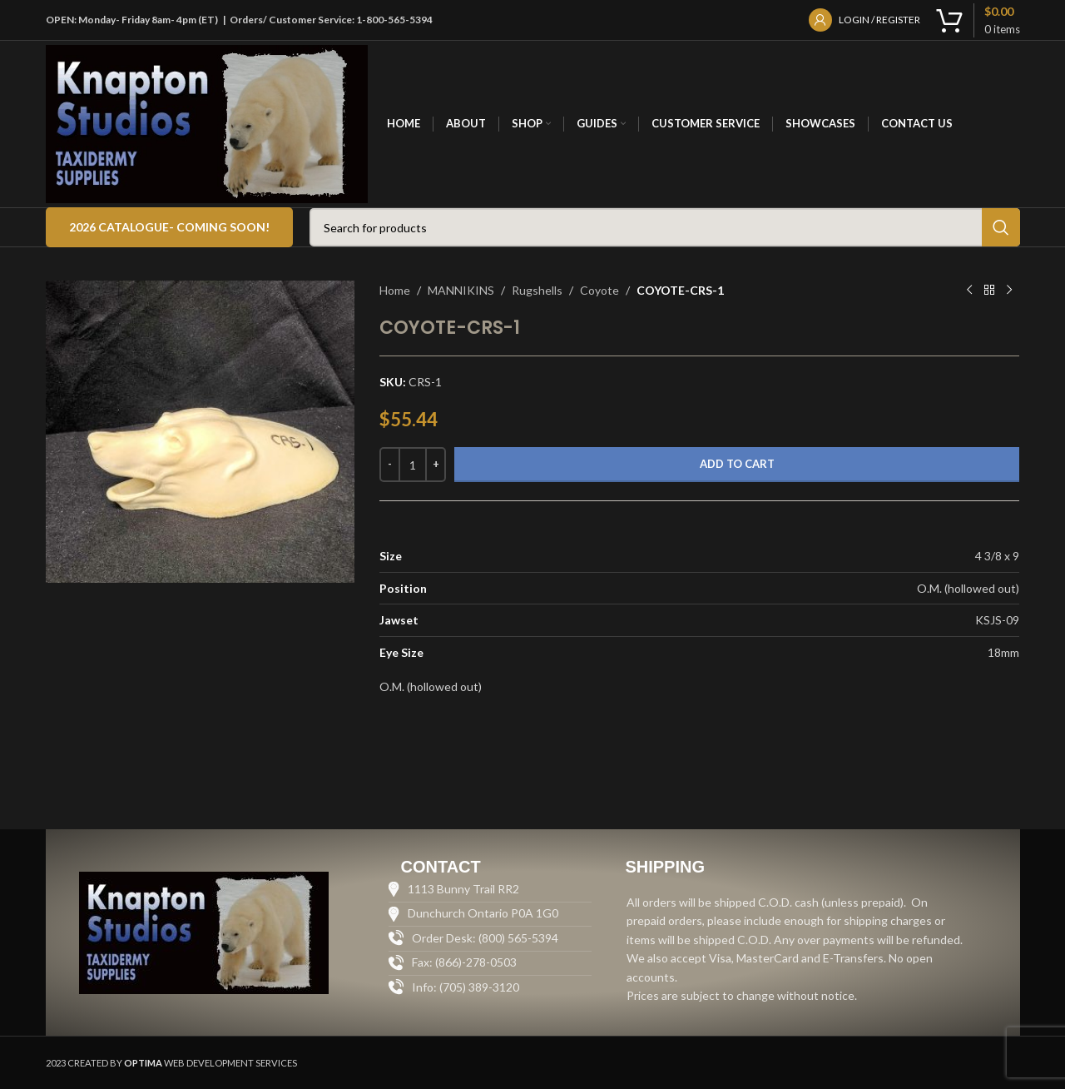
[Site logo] (207, 123)
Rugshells (537, 290)
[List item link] (490, 987)
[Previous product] (969, 291)
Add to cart (737, 463)
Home (394, 290)
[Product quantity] (412, 464)
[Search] (665, 227)
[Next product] (1009, 291)
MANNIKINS (461, 290)
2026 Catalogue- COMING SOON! (169, 227)
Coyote (599, 290)
